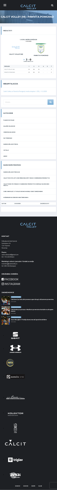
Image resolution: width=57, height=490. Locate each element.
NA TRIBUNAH (7, 138)
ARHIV (5, 156)
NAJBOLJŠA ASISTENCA (10, 144)
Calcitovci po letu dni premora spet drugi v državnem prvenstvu (26, 178)
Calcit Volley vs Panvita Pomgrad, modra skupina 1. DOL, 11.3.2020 (25, 91)
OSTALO (6, 150)
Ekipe (33, 486)
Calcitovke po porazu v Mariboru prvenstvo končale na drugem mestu (26, 184)
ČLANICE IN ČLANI (8, 120)
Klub (40, 486)
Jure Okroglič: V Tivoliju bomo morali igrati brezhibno (23, 191)
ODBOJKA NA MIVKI (9, 132)
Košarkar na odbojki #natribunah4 (15, 197)
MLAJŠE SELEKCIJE (9, 126)
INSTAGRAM (11, 284)
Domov (17, 486)
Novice (25, 486)
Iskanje (51, 102)
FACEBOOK (10, 279)
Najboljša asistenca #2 (11, 172)
